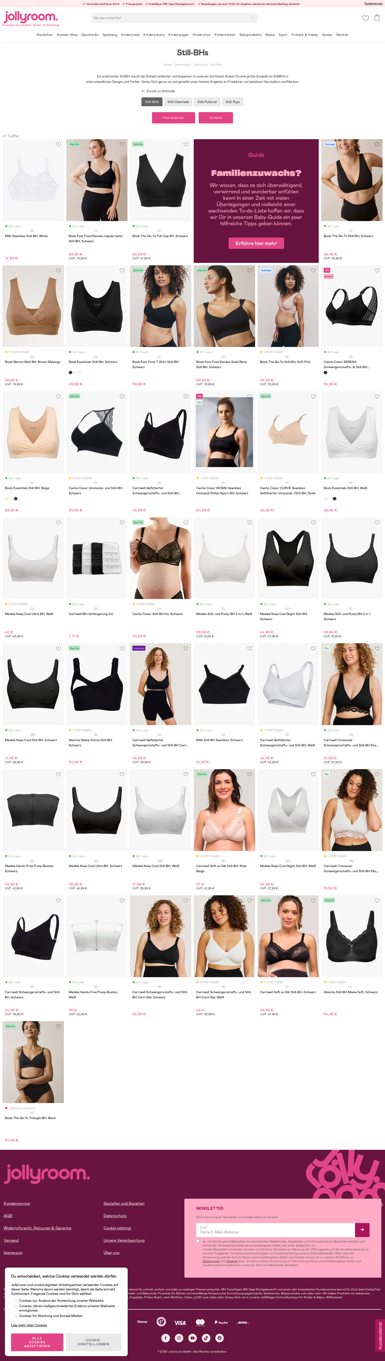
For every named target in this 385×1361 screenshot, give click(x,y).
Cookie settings (117, 1228)
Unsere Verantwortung (124, 1240)
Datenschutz (115, 1216)
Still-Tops (233, 102)
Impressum (13, 1253)
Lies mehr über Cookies (29, 1325)
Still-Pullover (207, 102)
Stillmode (199, 65)
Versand (11, 1240)
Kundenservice (374, 3)
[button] (365, 18)
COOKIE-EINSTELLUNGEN (93, 1342)
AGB (8, 1216)
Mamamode (182, 65)
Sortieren (216, 118)
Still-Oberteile (178, 102)
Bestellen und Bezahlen (124, 1203)
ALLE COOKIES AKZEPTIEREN (37, 1342)
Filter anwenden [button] (173, 118)
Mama (167, 65)
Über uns (112, 1253)
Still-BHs (216, 65)
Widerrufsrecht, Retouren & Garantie (37, 1228)
